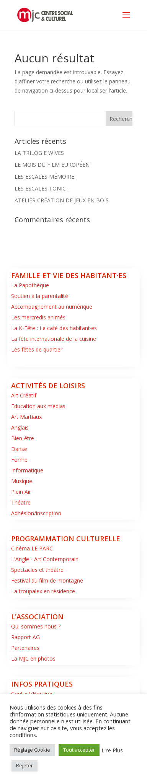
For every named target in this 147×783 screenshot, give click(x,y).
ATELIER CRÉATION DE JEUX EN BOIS (62, 200)
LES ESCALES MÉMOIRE (44, 176)
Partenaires (25, 647)
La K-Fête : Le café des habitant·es (54, 328)
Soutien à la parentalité (39, 296)
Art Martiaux (26, 416)
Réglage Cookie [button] (32, 749)
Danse (19, 449)
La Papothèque (30, 285)
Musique (21, 481)
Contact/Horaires (32, 693)
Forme (19, 459)
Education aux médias (38, 406)
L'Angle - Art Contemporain (44, 559)
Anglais (20, 427)
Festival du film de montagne (47, 580)
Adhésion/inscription (36, 513)
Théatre (21, 502)
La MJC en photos (33, 658)
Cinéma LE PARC (32, 548)
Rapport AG (25, 637)
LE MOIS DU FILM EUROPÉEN (52, 164)
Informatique (27, 470)
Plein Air (21, 491)
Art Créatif (23, 395)
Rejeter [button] (24, 765)
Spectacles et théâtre (37, 569)
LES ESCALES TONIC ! (42, 188)
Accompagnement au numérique (51, 306)
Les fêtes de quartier (36, 349)
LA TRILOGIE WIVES (39, 152)
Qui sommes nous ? (35, 626)
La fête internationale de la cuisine (53, 338)
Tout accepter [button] (79, 749)
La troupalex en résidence (43, 591)
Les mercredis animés (38, 317)
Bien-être (22, 438)
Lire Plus (112, 750)
